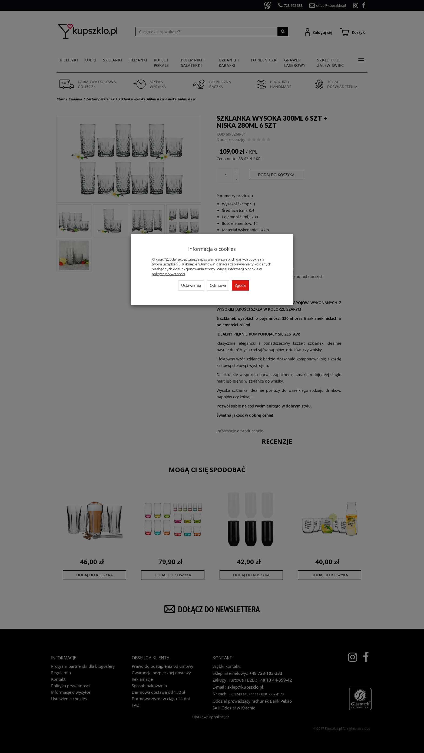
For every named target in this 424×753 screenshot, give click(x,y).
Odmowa (218, 285)
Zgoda (240, 285)
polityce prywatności (168, 273)
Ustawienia (191, 285)
